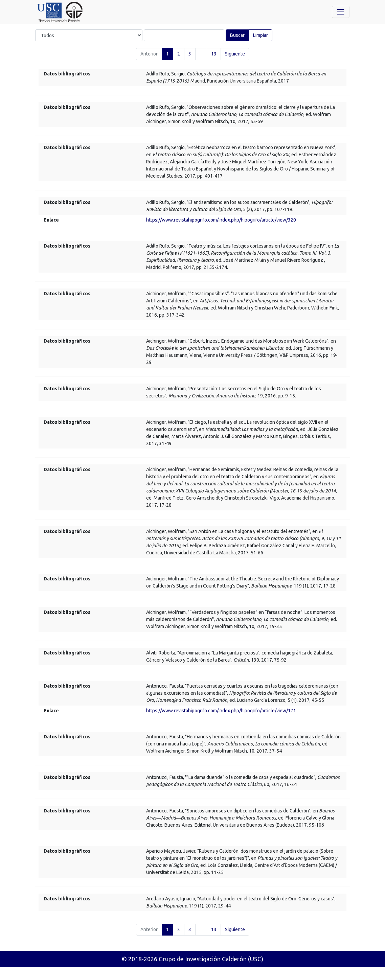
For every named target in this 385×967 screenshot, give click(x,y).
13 (214, 53)
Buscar (237, 35)
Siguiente (235, 53)
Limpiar (260, 35)
